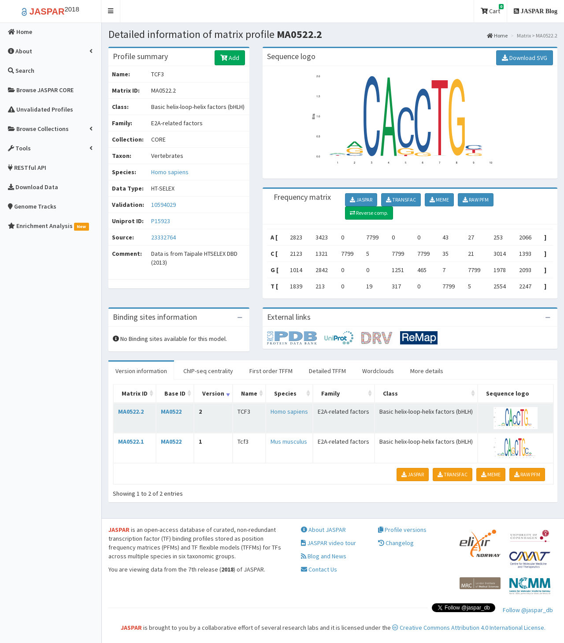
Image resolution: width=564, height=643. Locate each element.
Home (497, 35)
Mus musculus (289, 441)
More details (426, 371)
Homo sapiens (170, 172)
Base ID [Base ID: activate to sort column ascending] (175, 393)
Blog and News (323, 556)
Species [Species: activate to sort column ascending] (285, 393)
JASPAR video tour (328, 543)
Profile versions (402, 530)
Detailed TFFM (327, 371)
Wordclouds (378, 371)
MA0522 (171, 411)
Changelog (396, 543)
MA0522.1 (131, 441)
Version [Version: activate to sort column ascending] (213, 393)
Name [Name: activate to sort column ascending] (249, 393)
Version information (141, 371)
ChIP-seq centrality (208, 371)
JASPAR (361, 199)
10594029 (163, 205)
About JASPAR (323, 530)
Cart (492, 9)
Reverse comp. (369, 212)
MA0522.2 (131, 411)
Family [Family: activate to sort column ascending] (330, 393)
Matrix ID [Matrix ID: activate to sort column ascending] (135, 393)
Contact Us (319, 569)
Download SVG (524, 58)
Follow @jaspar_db (528, 610)
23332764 (163, 237)
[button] (110, 11)
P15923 (161, 221)
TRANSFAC (401, 199)
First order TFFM (271, 371)
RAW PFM (476, 199)
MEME (439, 199)
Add (229, 58)
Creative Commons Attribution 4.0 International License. (468, 628)
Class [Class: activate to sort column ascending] (390, 393)
